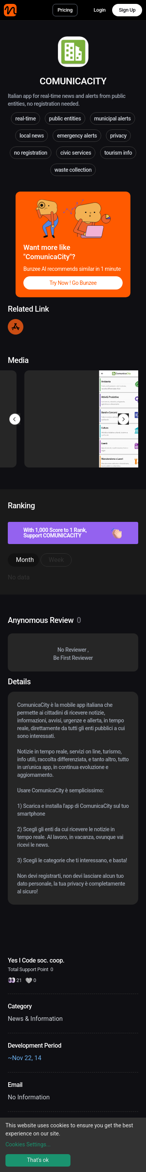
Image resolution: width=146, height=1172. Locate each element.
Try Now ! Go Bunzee (73, 283)
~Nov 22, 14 (24, 1058)
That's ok (38, 1160)
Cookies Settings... (28, 1144)
